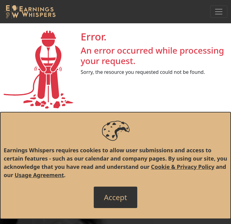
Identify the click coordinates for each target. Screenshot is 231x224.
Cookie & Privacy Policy (182, 166)
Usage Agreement (39, 175)
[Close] (115, 197)
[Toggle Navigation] (218, 12)
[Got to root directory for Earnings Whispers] (30, 11)
